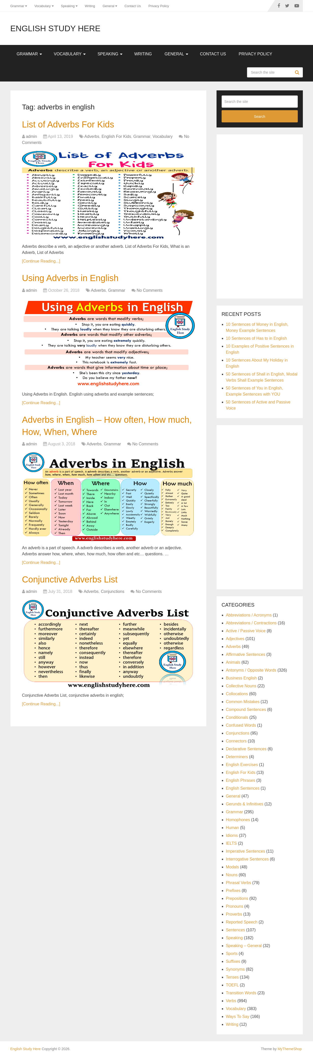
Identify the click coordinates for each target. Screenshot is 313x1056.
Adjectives (235, 639)
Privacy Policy (159, 6)
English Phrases (240, 780)
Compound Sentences (246, 709)
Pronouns (234, 906)
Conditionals (237, 717)
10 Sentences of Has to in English (256, 338)
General (108, 6)
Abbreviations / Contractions (251, 623)
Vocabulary (42, 6)
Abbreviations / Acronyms (249, 615)
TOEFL (232, 985)
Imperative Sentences (245, 851)
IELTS (231, 843)
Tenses (232, 977)
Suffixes (233, 961)
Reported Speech (242, 922)
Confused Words (241, 725)
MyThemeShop (290, 1049)
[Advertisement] (260, 215)
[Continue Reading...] (41, 262)
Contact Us (132, 6)
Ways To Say (237, 1016)
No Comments (149, 293)
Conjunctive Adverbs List (75, 585)
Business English (241, 678)
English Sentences (243, 788)
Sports (232, 953)
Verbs (231, 1001)
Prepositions (237, 898)
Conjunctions (112, 598)
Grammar (17, 6)
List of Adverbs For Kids (73, 125)
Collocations (237, 694)
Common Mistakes (242, 702)
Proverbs (234, 914)
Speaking (68, 6)
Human (232, 827)
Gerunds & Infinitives (244, 804)
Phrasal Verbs (238, 883)
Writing (90, 6)
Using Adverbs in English (75, 279)
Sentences (235, 930)
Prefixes (233, 890)
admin (31, 138)
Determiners (237, 757)
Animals (233, 662)
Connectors (236, 741)
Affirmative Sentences (245, 654)
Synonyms (235, 969)
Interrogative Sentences (247, 859)
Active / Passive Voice (246, 631)
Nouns (232, 875)
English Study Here (55, 28)
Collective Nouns (241, 686)
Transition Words (241, 993)
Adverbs (91, 138)
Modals (232, 867)
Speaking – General (244, 946)
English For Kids (116, 138)
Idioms (232, 835)
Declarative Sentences (246, 749)
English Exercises (242, 764)
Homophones (238, 820)
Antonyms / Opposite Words (251, 670)
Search (298, 72)
